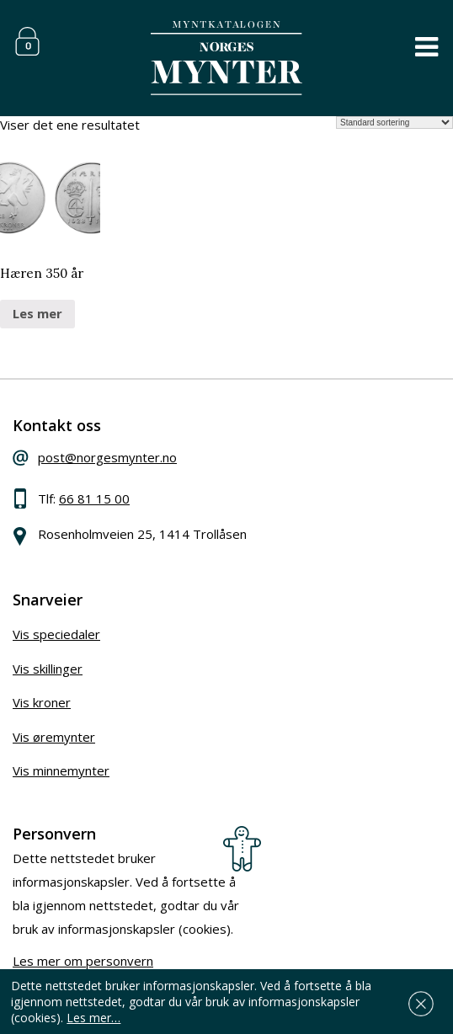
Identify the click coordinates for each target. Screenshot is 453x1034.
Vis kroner (42, 702)
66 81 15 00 (94, 498)
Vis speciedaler (56, 634)
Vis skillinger (48, 668)
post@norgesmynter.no (107, 457)
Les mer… (93, 1018)
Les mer (37, 313)
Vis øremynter (54, 736)
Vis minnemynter (61, 770)
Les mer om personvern (83, 960)
